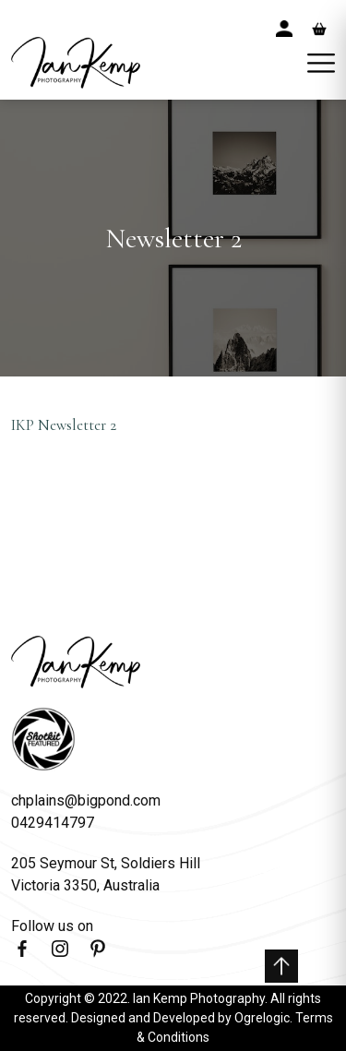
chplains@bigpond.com (86, 800)
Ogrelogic (262, 1017)
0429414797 (52, 822)
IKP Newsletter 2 (63, 425)
